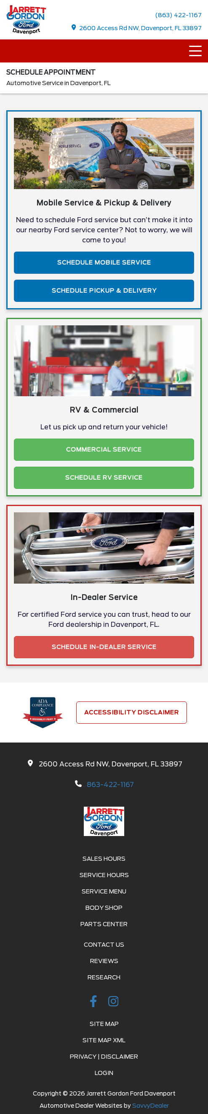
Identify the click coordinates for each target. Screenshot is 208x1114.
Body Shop (104, 907)
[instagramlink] (113, 1003)
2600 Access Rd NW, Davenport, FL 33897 (137, 27)
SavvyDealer (150, 1105)
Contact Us (104, 944)
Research (104, 977)
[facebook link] (95, 1003)
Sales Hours (104, 858)
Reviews (104, 961)
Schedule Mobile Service (104, 262)
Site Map (104, 1024)
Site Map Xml (104, 1040)
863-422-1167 (110, 785)
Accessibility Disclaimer (131, 712)
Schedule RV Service (104, 477)
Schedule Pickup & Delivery (104, 290)
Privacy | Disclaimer (104, 1056)
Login (104, 1073)
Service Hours (104, 875)
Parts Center (104, 924)
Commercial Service (104, 449)
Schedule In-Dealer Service (104, 647)
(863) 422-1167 (178, 15)
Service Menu (104, 891)
